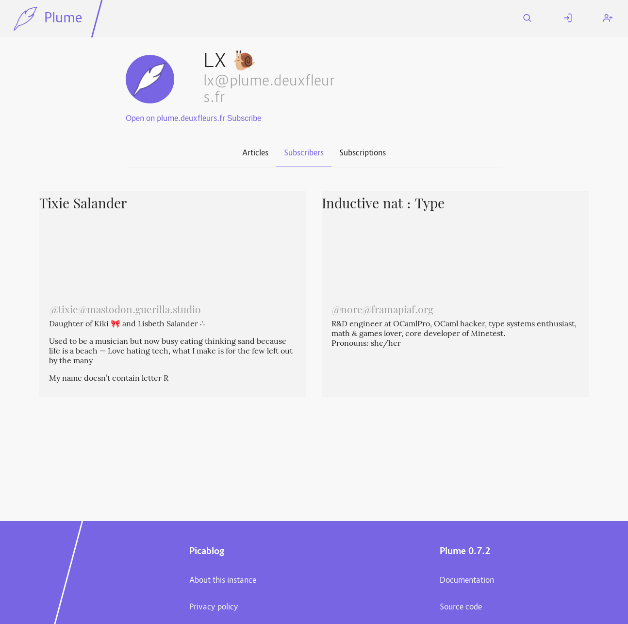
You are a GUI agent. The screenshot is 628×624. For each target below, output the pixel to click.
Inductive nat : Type (383, 205)
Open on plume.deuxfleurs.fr (175, 119)
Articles (255, 153)
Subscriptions (362, 153)
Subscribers (304, 153)
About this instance (222, 580)
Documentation (467, 580)
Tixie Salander (83, 205)
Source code (461, 607)
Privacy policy (213, 607)
